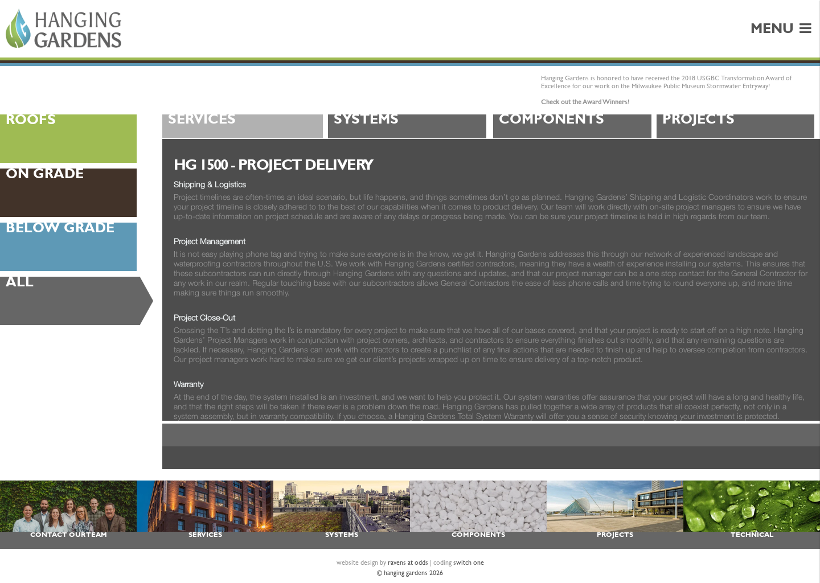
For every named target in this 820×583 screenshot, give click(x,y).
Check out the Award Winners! (585, 102)
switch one (468, 562)
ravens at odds (408, 562)
